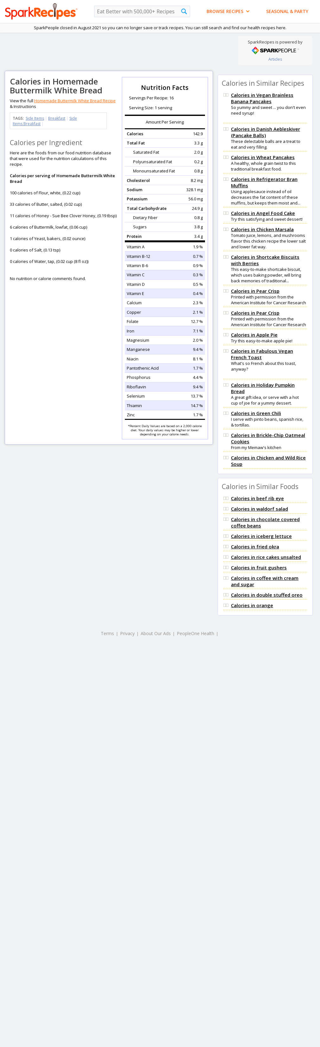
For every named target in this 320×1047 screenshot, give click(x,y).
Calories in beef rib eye (257, 498)
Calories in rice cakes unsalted (266, 557)
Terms (107, 633)
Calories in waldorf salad (259, 509)
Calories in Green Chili (256, 413)
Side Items (35, 118)
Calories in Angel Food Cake (263, 213)
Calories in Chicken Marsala (262, 229)
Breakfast (56, 118)
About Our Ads (156, 633)
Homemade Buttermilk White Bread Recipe (75, 101)
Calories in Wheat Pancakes (263, 157)
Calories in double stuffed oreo (267, 595)
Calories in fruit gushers (259, 567)
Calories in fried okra (255, 546)
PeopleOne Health (195, 633)
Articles (275, 59)
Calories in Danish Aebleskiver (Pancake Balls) (265, 132)
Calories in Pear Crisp (255, 291)
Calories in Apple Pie (254, 335)
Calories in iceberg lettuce (261, 536)
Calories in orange (252, 605)
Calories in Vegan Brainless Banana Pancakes (262, 98)
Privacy (127, 633)
